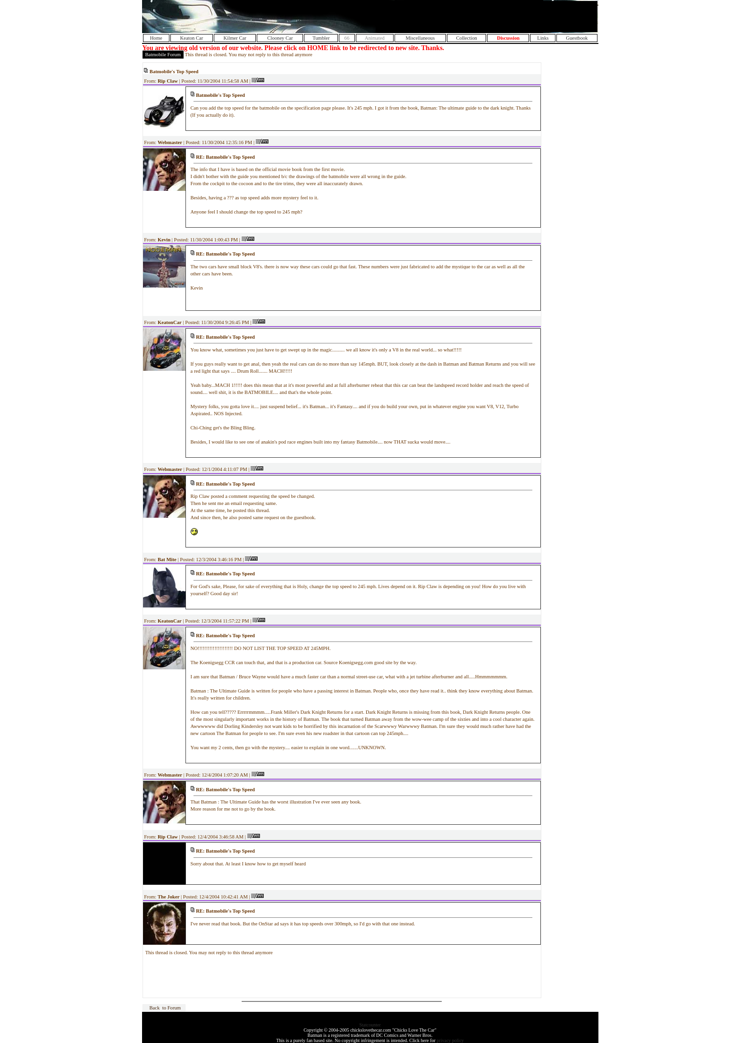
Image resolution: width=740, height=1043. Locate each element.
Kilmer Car (235, 38)
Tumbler (320, 38)
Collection (466, 38)
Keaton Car (191, 38)
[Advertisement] (486, 16)
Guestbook (577, 38)
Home (156, 38)
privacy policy (450, 1040)
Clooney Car (280, 38)
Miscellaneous (420, 38)
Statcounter (370, 1024)
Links (542, 38)
